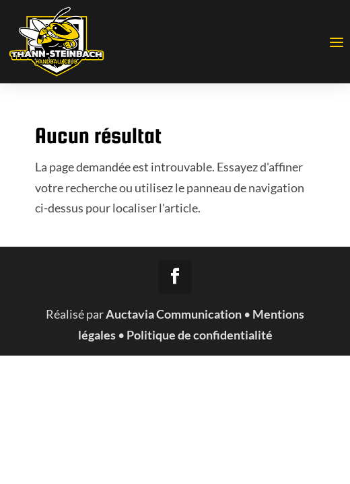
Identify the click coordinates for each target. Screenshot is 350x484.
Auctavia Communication (174, 314)
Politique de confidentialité (200, 334)
